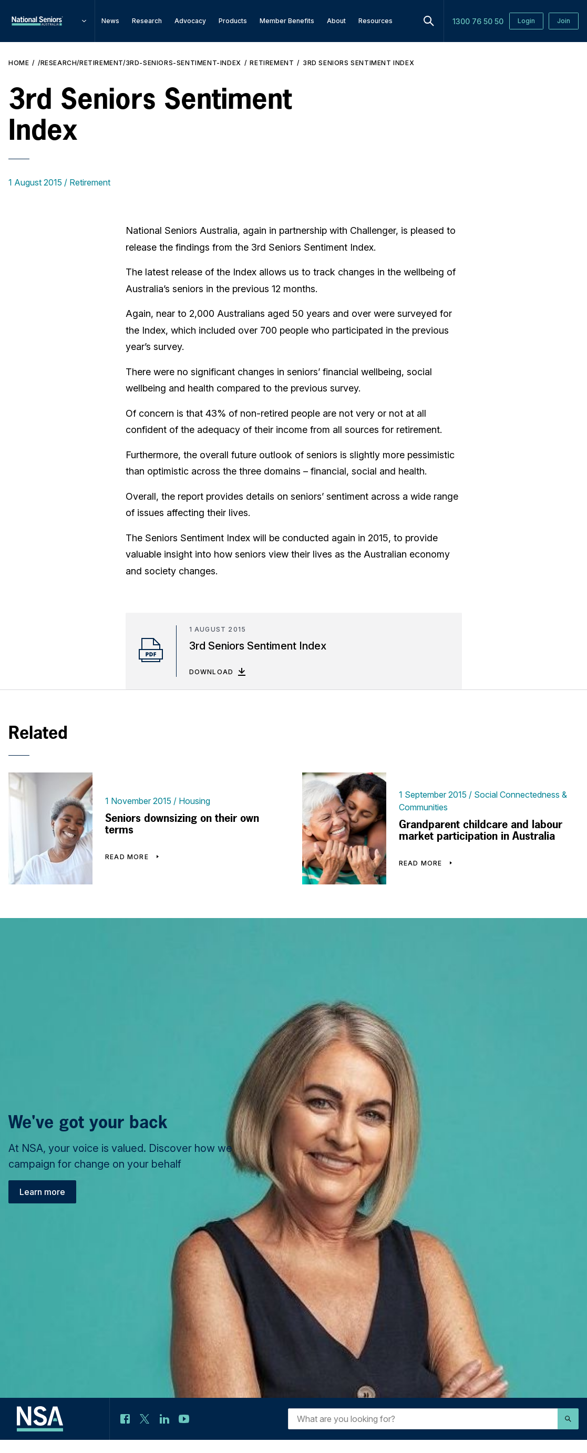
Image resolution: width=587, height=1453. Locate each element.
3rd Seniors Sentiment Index (358, 63)
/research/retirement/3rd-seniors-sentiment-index (139, 63)
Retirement (272, 63)
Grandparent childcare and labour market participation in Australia (480, 830)
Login (526, 21)
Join (563, 21)
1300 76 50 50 (477, 21)
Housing (194, 801)
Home (18, 63)
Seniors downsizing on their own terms (182, 824)
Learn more (42, 1192)
